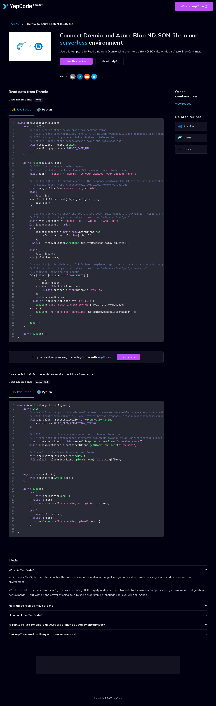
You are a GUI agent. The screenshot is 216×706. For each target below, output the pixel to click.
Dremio (184, 138)
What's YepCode (194, 6)
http (38, 99)
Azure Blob (186, 126)
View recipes (183, 104)
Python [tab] (44, 109)
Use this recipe (76, 61)
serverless (73, 43)
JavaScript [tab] (21, 109)
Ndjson (184, 149)
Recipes (14, 24)
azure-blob (42, 382)
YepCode (104, 357)
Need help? (110, 61)
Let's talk (128, 357)
